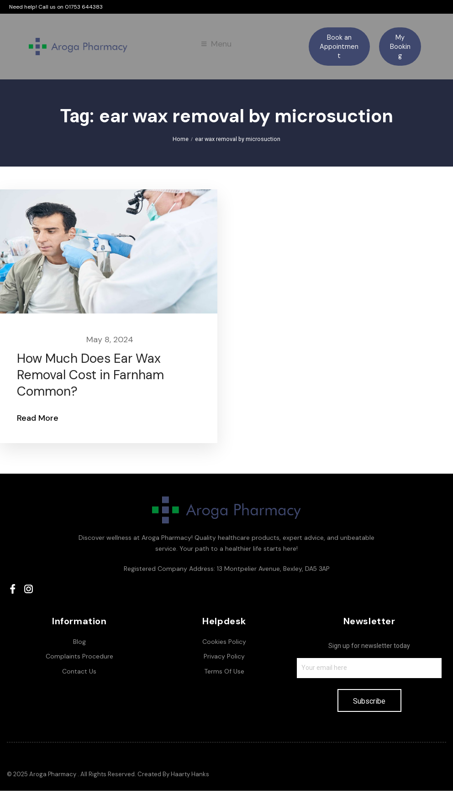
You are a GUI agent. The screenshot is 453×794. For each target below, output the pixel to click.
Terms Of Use (224, 674)
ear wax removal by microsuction (237, 140)
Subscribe (369, 704)
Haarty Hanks (190, 777)
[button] (339, 46)
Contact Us (79, 674)
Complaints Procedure (79, 659)
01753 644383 (84, 6)
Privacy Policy (224, 659)
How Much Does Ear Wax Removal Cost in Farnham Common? (91, 378)
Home (181, 140)
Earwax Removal (49, 342)
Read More (39, 421)
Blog (79, 645)
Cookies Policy (224, 645)
